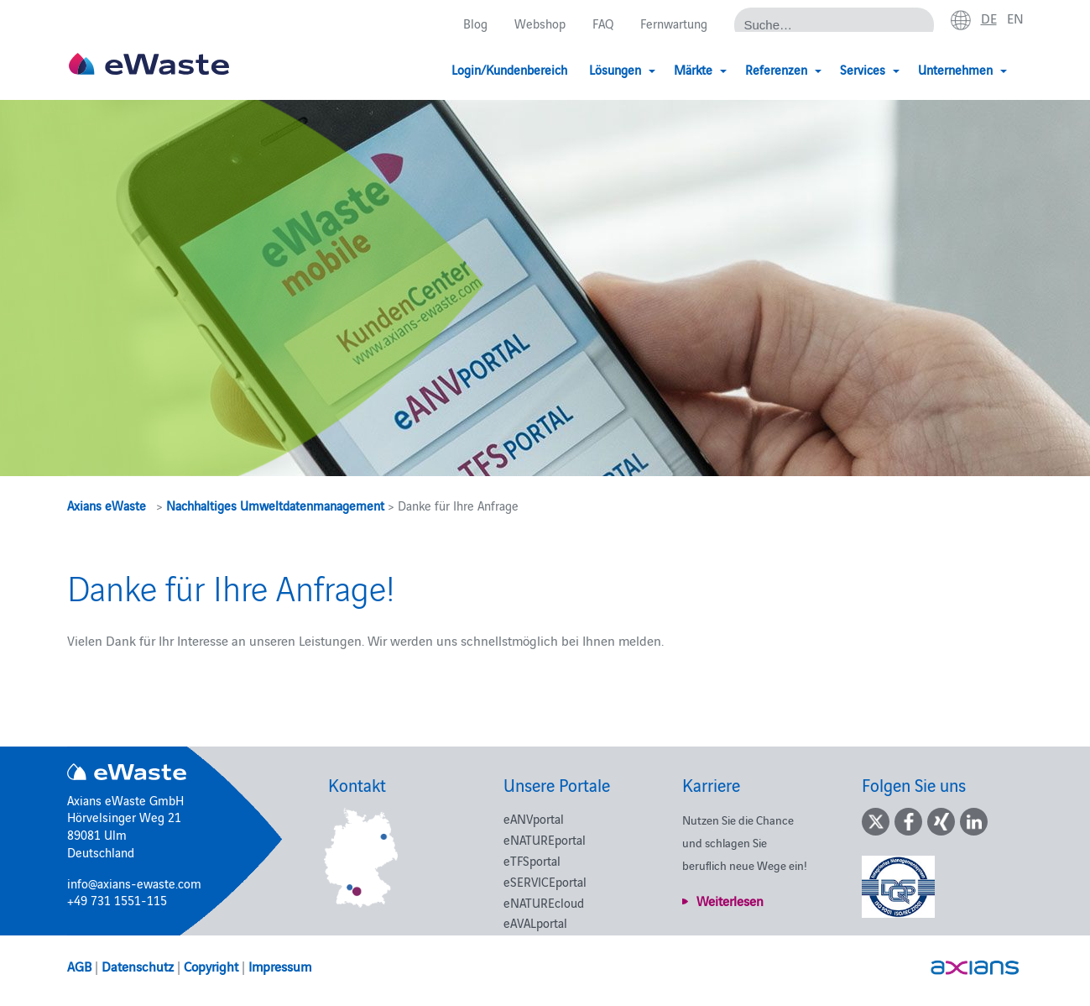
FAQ (602, 23)
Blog (475, 23)
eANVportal (533, 818)
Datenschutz (138, 965)
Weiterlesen (730, 900)
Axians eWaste (106, 505)
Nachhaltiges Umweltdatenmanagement (275, 505)
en (1015, 17)
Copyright (211, 965)
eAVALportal (535, 922)
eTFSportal (532, 860)
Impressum (279, 965)
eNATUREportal (544, 839)
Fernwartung (673, 23)
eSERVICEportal (545, 881)
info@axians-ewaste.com (134, 883)
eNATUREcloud (543, 902)
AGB (79, 965)
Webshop (540, 23)
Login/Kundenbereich (509, 69)
